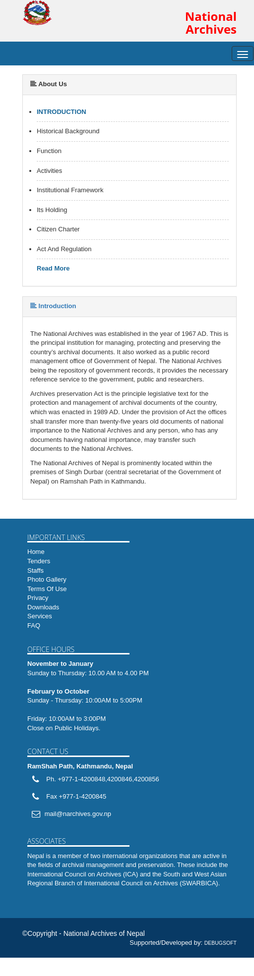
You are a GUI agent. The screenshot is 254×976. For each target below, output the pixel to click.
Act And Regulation (64, 249)
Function (49, 151)
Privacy (38, 597)
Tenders (38, 561)
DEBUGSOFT (220, 943)
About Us (48, 84)
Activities (49, 170)
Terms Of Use (46, 589)
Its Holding (52, 210)
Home (36, 551)
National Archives (211, 23)
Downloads (43, 607)
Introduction (61, 111)
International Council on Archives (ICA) (82, 874)
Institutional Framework (70, 190)
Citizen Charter (58, 229)
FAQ (33, 625)
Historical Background (68, 131)
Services (39, 616)
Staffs (35, 570)
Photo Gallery (46, 579)
